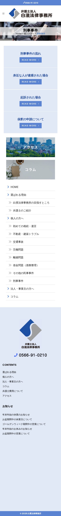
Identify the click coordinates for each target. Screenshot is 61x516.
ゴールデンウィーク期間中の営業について (24, 424)
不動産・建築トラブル (26, 234)
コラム (14, 296)
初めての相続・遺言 (24, 226)
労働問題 (18, 249)
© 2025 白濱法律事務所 (30, 513)
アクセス (7, 396)
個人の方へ (29, 33)
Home (19, 33)
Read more (30, 59)
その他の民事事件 (23, 273)
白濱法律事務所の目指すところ (31, 202)
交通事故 (18, 241)
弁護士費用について (12, 391)
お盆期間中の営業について (16, 433)
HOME (14, 187)
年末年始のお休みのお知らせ (17, 428)
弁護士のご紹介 (22, 210)
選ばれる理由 (18, 195)
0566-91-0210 (31, 2)
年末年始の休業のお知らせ (16, 414)
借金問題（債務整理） (26, 265)
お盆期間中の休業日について (17, 419)
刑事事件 (18, 281)
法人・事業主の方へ (22, 288)
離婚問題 (18, 257)
